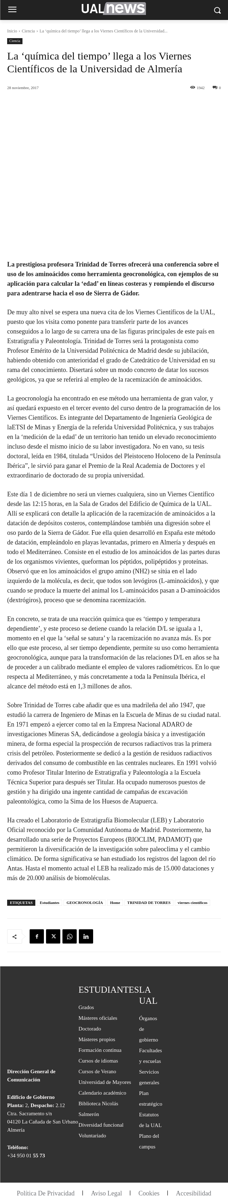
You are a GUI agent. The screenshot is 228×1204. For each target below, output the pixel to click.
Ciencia (28, 31)
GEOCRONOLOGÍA (84, 902)
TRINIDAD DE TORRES (149, 902)
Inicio (12, 31)
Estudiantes (49, 902)
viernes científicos (192, 902)
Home (115, 902)
